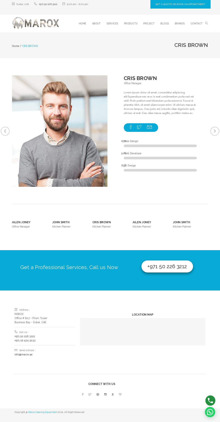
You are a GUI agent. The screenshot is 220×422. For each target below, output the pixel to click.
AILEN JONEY (21, 222)
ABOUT (96, 23)
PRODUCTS (131, 23)
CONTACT (197, 23)
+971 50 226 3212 (48, 4)
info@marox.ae (23, 354)
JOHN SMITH (60, 222)
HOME (82, 23)
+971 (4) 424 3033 (25, 340)
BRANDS (180, 23)
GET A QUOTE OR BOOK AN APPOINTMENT (180, 4)
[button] (210, 412)
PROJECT (149, 23)
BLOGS (165, 23)
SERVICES (112, 23)
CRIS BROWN (101, 222)
